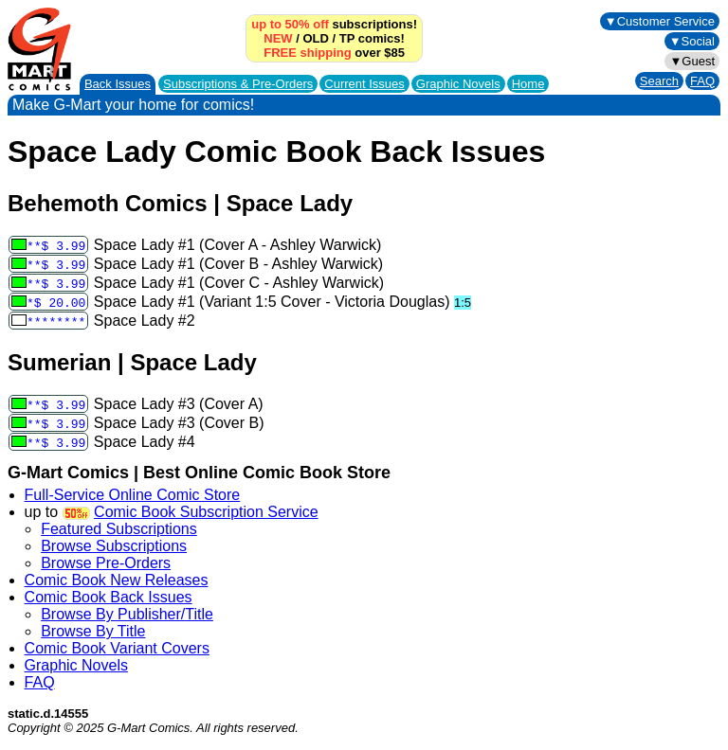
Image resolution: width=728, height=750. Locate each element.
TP (347, 38)
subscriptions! (334, 24)
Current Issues (364, 84)
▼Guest (692, 61)
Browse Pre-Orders (106, 563)
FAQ (702, 81)
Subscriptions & (238, 84)
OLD (315, 38)
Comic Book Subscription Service (206, 512)
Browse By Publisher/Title (127, 614)
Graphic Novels (458, 84)
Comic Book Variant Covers (117, 648)
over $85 (334, 52)
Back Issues (117, 84)
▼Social (692, 41)
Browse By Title (93, 631)
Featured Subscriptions (119, 529)
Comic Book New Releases (117, 580)
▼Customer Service (660, 21)
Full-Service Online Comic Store (133, 495)
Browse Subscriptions (114, 546)
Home (528, 84)
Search (659, 81)
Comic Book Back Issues (108, 597)
